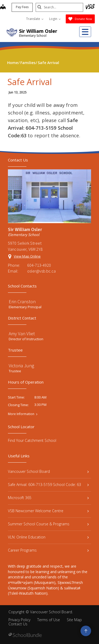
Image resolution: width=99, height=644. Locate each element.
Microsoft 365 (48, 497)
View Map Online (27, 256)
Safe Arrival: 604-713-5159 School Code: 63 (48, 484)
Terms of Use (48, 619)
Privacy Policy (19, 619)
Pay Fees (22, 7)
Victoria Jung (21, 366)
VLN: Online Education (48, 537)
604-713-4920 (39, 265)
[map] (3, 7)
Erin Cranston (22, 302)
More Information (21, 414)
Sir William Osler (38, 31)
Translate (35, 19)
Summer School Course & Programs (48, 523)
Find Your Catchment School (32, 440)
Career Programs (48, 550)
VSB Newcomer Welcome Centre (48, 510)
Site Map (74, 619)
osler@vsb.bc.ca (41, 271)
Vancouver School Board (48, 471)
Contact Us (17, 623)
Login (55, 19)
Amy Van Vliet (22, 334)
